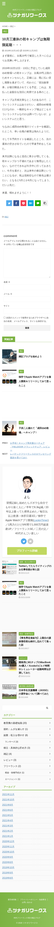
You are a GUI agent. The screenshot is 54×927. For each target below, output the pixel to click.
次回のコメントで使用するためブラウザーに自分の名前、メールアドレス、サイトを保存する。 (26, 319)
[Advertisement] (27, 405)
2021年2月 (7, 831)
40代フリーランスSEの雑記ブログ (27, 918)
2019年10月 (8, 867)
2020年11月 (8, 846)
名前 (7, 282)
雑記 (6, 217)
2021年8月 (7, 805)
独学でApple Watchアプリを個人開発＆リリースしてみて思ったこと (35, 381)
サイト (7, 306)
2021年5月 (7, 815)
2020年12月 (8, 841)
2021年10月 (8, 799)
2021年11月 (8, 794)
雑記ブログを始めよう (30, 356)
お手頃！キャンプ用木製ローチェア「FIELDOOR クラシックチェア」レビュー (30, 447)
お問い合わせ (27, 902)
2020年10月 (8, 852)
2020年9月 (7, 857)
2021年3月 (7, 825)
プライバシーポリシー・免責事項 (33, 900)
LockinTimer (41, 520)
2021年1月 (7, 836)
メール (8, 294)
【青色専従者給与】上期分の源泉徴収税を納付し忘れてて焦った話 (35, 641)
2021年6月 (7, 810)
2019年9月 (7, 872)
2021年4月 (7, 820)
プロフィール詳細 (27, 550)
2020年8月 (7, 862)
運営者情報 (12, 900)
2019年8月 (7, 878)
